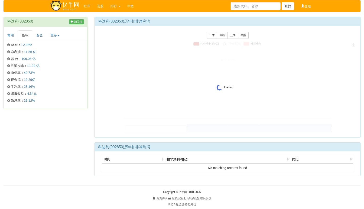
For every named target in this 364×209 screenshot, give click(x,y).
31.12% (29, 100)
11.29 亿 (33, 66)
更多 (55, 35)
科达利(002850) (20, 21)
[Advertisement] (45, 146)
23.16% (29, 86)
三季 (233, 35)
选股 (100, 6)
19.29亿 (29, 80)
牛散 (130, 6)
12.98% (26, 45)
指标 (25, 35)
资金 (39, 35)
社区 (87, 6)
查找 (288, 6)
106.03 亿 (29, 59)
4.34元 (32, 93)
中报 (222, 35)
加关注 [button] (76, 21)
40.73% (29, 73)
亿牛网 (183, 192)
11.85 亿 (30, 52)
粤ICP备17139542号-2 (182, 204)
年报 (243, 35)
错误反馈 (203, 198)
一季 (212, 35)
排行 (115, 6)
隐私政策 (175, 198)
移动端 (190, 198)
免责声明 (160, 198)
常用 (10, 35)
